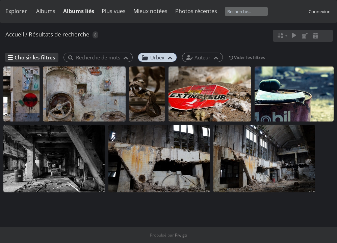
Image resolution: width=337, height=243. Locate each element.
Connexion (320, 11)
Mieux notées (150, 11)
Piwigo (181, 235)
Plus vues (114, 11)
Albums (45, 11)
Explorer (16, 11)
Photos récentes (196, 11)
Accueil (14, 34)
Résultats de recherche (59, 34)
